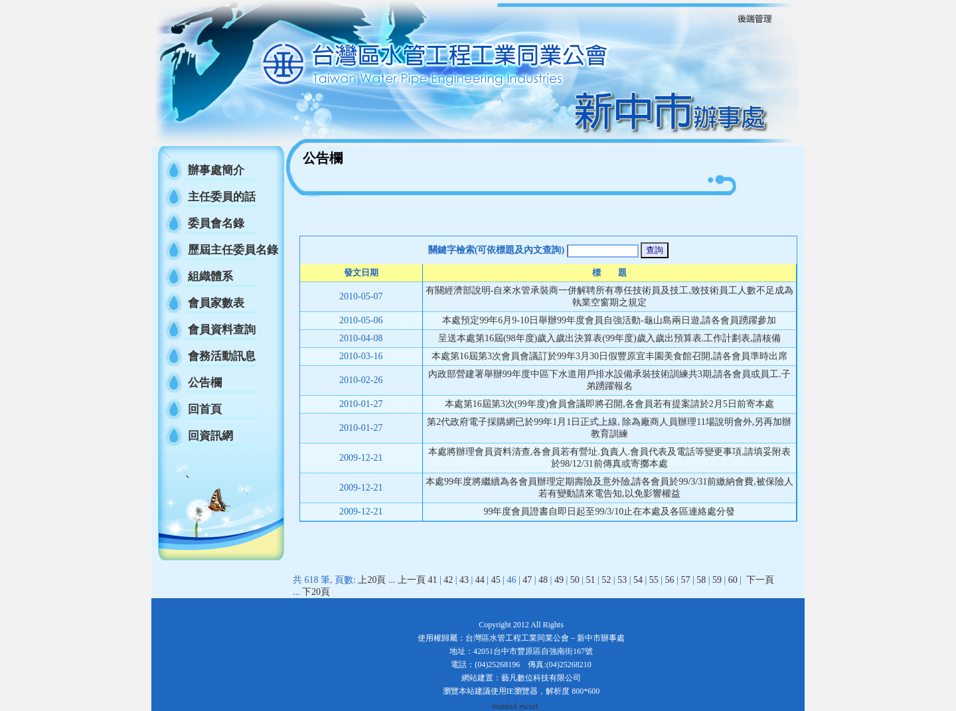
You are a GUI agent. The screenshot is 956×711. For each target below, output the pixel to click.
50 (575, 580)
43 (464, 580)
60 (733, 580)
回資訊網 (210, 436)
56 (670, 580)
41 (432, 580)
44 (480, 580)
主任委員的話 (222, 197)
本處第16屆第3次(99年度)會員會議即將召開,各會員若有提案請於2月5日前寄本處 (609, 404)
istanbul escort (515, 706)
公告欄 (205, 382)
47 (527, 580)
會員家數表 (216, 303)
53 (622, 580)
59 (717, 580)
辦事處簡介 (216, 170)
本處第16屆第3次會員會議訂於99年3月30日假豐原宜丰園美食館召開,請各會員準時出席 (609, 356)
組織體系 (210, 276)
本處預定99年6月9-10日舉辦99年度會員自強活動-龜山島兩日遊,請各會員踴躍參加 (609, 320)
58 (701, 580)
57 (685, 580)
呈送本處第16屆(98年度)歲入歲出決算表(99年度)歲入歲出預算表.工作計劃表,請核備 (609, 338)
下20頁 (316, 592)
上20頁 (372, 580)
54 (638, 580)
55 (654, 580)
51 (591, 580)
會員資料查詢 (222, 329)
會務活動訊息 (222, 356)
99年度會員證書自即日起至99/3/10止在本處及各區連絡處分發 (609, 511)
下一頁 (760, 580)
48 (543, 580)
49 (559, 580)
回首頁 (205, 409)
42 (448, 580)
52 (606, 580)
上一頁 (412, 580)
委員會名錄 (216, 223)
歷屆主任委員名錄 (233, 250)
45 (496, 580)
